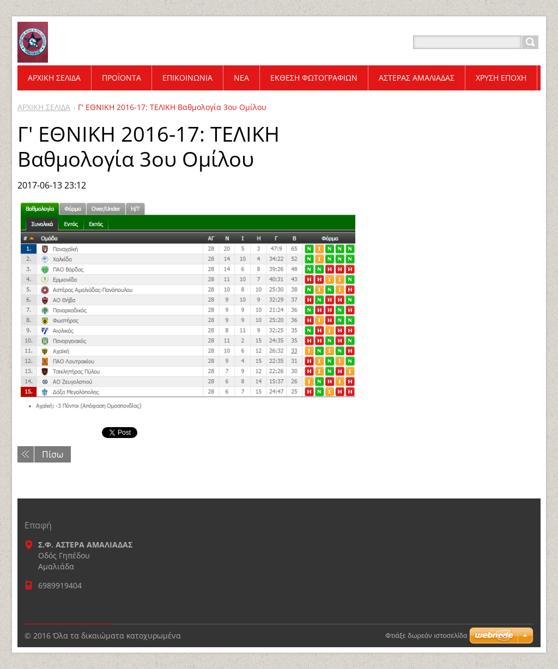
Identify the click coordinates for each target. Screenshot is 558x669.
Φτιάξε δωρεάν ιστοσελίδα (426, 635)
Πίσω (52, 454)
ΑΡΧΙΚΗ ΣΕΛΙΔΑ (43, 107)
